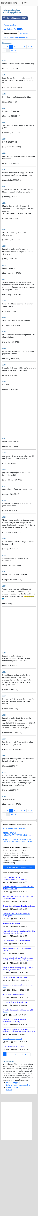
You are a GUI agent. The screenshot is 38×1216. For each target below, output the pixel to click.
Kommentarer (10, 33)
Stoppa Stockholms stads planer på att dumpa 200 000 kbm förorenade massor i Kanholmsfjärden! (18, 918)
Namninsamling (10, 25)
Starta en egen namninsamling (19, 944)
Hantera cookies (12, 1164)
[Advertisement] (19, 75)
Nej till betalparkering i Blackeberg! (15, 905)
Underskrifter (13, 29)
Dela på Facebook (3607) (14, 18)
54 (12, 50)
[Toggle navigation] (34, 3)
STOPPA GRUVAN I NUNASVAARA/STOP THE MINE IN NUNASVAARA (16, 911)
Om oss (9, 1166)
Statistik (24, 33)
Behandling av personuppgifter (16, 37)
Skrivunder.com (9, 2)
